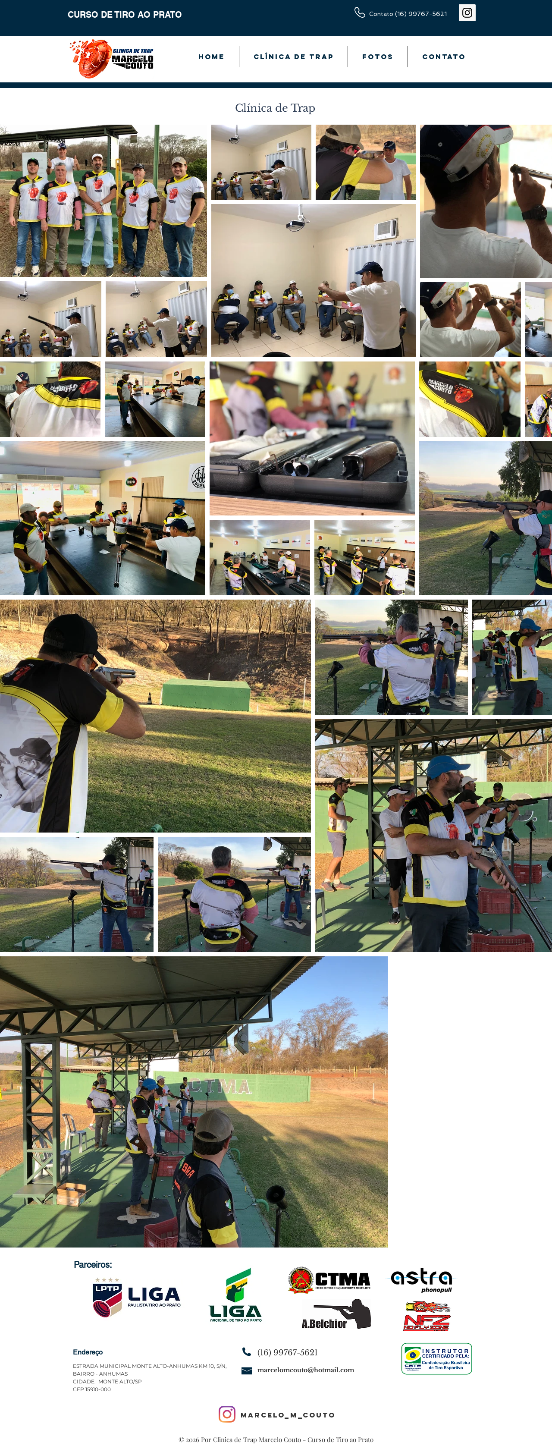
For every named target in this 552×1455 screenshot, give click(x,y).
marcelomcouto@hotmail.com (305, 1370)
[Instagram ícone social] (467, 12)
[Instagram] (227, 1414)
